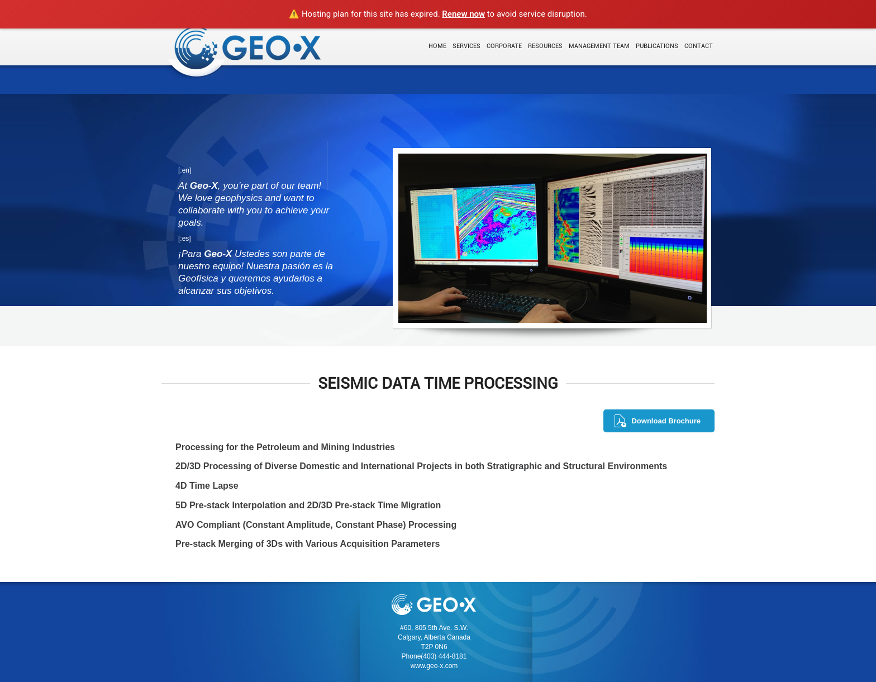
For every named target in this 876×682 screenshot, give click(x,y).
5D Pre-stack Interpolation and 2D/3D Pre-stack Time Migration (308, 505)
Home (437, 46)
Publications (657, 46)
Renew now (463, 14)
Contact (698, 46)
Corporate (504, 46)
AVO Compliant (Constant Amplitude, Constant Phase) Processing (315, 525)
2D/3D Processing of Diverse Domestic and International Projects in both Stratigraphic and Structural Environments (421, 466)
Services (466, 46)
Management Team (599, 46)
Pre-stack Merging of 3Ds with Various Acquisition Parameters (307, 544)
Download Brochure (666, 421)
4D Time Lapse (207, 485)
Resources (545, 46)
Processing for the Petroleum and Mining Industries (285, 447)
